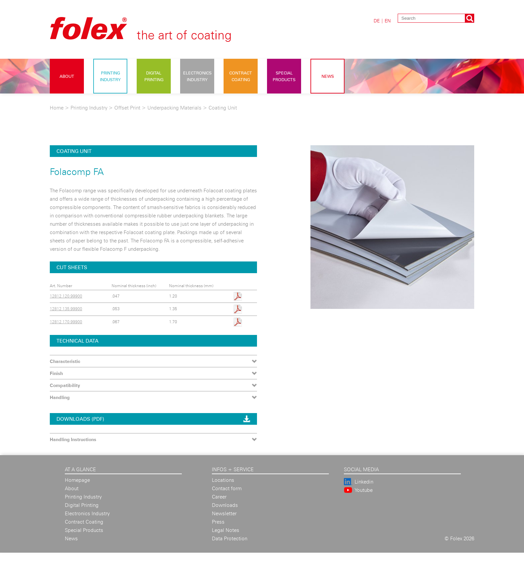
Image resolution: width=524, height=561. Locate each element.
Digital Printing (153, 76)
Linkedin (364, 482)
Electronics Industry (197, 76)
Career (219, 497)
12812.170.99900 (66, 321)
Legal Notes (225, 530)
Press (218, 522)
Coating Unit (223, 108)
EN (388, 20)
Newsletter (224, 513)
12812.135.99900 (66, 308)
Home (56, 108)
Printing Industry (110, 76)
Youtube (364, 490)
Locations (223, 480)
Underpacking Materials (175, 108)
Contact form (227, 488)
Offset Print (127, 108)
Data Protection (229, 538)
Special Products (284, 76)
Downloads (225, 505)
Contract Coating (240, 76)
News (327, 76)
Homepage (77, 480)
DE (377, 20)
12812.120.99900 (66, 296)
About (66, 76)
